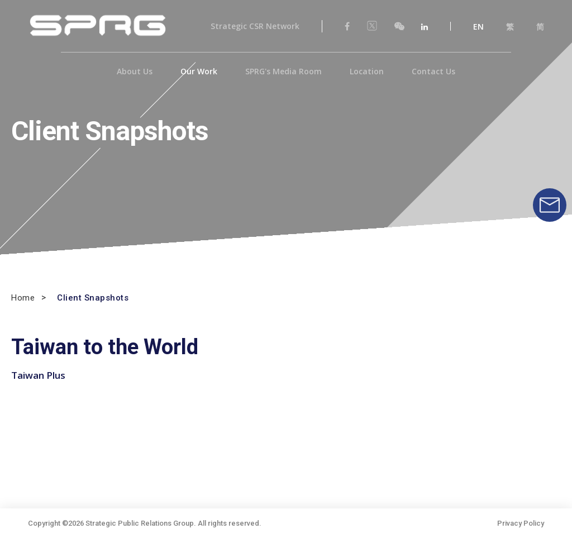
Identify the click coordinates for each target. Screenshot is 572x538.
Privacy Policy (520, 523)
